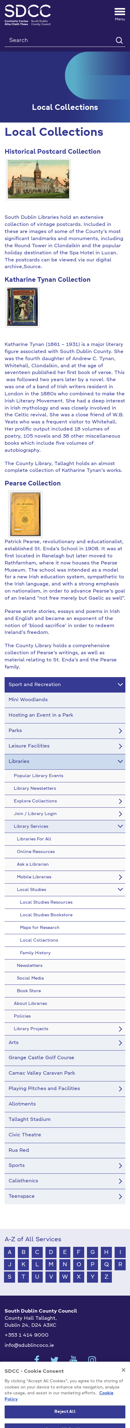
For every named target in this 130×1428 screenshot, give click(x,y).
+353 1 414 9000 (27, 1335)
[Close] (123, 1381)
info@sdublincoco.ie (29, 1345)
